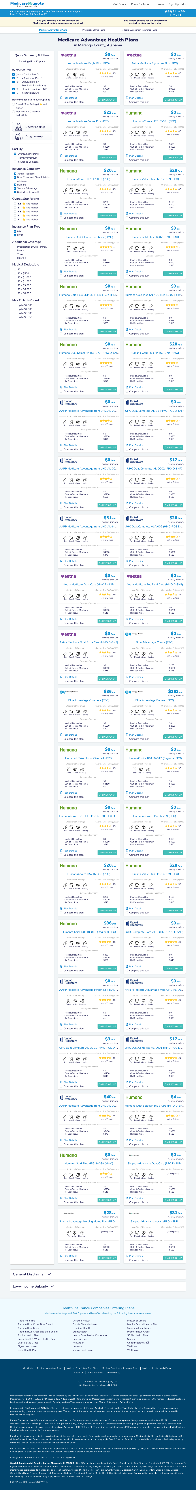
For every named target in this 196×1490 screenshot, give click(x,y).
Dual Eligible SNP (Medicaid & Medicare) (33, 83)
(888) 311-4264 (175, 11)
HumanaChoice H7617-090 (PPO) (88, 179)
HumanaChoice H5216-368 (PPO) (88, 874)
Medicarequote (27, 3)
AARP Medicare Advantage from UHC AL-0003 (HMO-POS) (97, 411)
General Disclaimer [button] (32, 1274)
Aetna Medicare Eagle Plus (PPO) (89, 63)
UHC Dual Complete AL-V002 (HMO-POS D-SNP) (156, 526)
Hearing (21, 258)
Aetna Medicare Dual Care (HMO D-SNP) (89, 584)
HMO (20, 235)
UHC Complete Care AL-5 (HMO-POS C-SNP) (154, 932)
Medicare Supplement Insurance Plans (139, 29)
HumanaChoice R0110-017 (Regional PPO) (155, 758)
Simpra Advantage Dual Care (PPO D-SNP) (155, 1163)
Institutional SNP (30, 93)
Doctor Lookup (30, 127)
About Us (78, 1372)
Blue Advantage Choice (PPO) (154, 642)
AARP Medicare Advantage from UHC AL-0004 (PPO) (93, 468)
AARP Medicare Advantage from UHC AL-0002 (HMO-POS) (97, 1106)
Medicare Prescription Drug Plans (82, 1368)
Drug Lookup (29, 136)
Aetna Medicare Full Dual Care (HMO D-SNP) (154, 584)
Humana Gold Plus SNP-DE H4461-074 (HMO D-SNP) (93, 295)
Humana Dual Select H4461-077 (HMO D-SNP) (89, 353)
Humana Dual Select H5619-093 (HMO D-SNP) (155, 1106)
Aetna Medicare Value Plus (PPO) (89, 121)
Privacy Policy (113, 1372)
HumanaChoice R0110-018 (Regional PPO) (89, 932)
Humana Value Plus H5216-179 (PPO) (154, 874)
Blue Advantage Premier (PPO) (154, 700)
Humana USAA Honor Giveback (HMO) (88, 237)
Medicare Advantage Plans (53, 29)
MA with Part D (30, 74)
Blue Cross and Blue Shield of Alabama (33, 179)
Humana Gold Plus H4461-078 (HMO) (154, 237)
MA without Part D (31, 78)
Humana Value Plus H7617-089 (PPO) (154, 179)
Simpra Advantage (27, 188)
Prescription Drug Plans (93, 29)
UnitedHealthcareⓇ (28, 192)
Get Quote (119, 4)
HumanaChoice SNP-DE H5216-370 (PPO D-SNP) (90, 816)
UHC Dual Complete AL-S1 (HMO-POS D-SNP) (154, 411)
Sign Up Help (177, 4)
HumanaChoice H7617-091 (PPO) (154, 121)
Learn (160, 4)
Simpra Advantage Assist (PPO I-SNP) (155, 1221)
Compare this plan (74, 102)
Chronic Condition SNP (34, 89)
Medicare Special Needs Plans (156, 1368)
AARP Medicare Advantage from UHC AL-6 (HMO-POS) (94, 526)
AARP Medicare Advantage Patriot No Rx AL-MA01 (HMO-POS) (99, 990)
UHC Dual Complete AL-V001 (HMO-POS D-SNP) (156, 1048)
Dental (21, 250)
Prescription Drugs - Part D (32, 247)
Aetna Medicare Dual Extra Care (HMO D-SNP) (89, 642)
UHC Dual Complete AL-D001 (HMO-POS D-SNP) (90, 1048)
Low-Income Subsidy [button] (33, 1286)
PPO (19, 231)
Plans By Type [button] (140, 4)
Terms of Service (95, 1372)
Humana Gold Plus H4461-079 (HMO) (154, 353)
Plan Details (68, 98)
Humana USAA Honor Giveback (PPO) (89, 758)
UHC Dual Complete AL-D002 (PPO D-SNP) (154, 468)
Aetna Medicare (26, 173)
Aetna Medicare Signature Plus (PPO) (154, 63)
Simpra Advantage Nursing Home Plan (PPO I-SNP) (91, 1221)
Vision (20, 254)
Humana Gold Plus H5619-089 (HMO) (89, 1163)
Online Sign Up (107, 99)
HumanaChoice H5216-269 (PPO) (154, 816)
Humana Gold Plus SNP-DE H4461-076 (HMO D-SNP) (159, 295)
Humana (21, 184)
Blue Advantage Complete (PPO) (88, 700)
